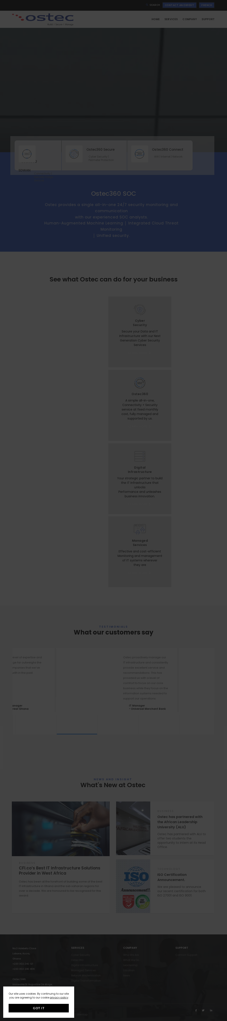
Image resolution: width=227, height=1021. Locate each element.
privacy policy (59, 997)
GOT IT (38, 1008)
